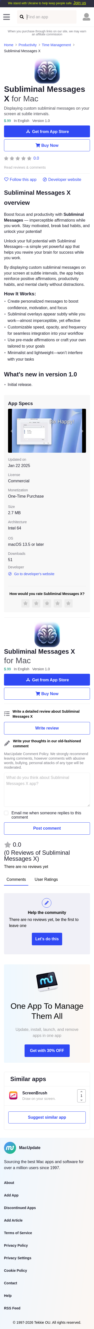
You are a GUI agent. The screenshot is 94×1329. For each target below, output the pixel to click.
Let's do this (47, 939)
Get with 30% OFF (47, 1050)
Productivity (28, 45)
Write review (47, 728)
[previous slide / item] (11, 431)
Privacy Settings (17, 1258)
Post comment (47, 828)
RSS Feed (12, 1308)
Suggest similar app (47, 1117)
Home (8, 45)
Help (8, 1295)
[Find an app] (21, 17)
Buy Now (47, 145)
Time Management (56, 45)
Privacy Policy (16, 1245)
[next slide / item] (82, 431)
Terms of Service (18, 1233)
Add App (11, 1195)
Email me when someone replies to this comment (46, 815)
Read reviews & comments (25, 167)
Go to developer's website (31, 574)
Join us (79, 3)
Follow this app (20, 180)
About (9, 1182)
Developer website (62, 180)
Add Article (13, 1220)
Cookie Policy (15, 1270)
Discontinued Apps (20, 1208)
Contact (10, 1283)
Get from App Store (47, 131)
